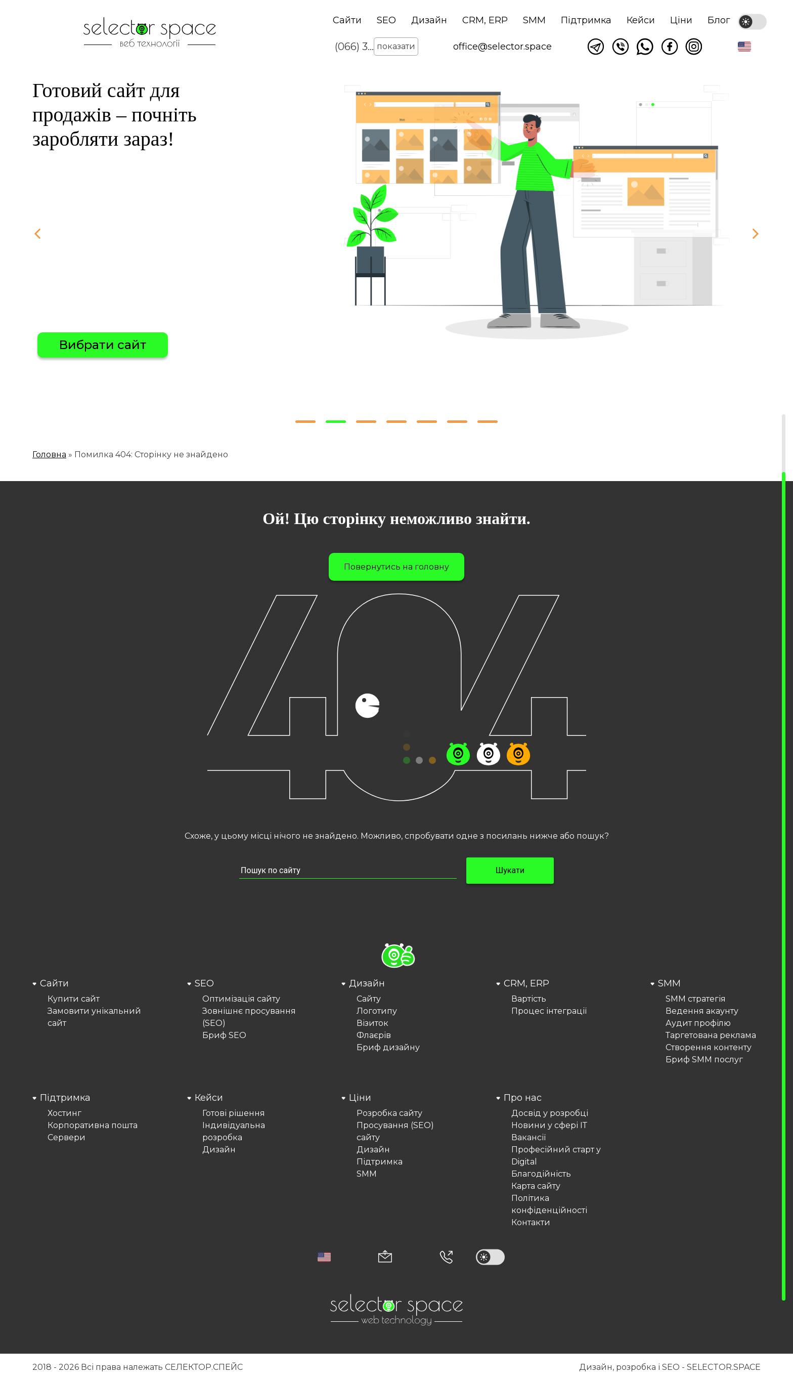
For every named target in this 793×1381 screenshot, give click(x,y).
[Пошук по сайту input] (348, 871)
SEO (386, 20)
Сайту (369, 999)
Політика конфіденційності (549, 1204)
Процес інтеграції (549, 1011)
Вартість (528, 999)
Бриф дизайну (388, 1047)
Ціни (681, 20)
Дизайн (429, 20)
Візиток (372, 1023)
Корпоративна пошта (93, 1125)
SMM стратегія (696, 999)
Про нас (523, 1097)
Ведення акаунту (702, 1011)
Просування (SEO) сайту (395, 1131)
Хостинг (64, 1113)
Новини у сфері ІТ (549, 1125)
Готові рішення (233, 1113)
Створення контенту (709, 1047)
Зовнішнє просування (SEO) (249, 1017)
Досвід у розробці (549, 1113)
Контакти (530, 1222)
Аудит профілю (698, 1023)
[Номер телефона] (446, 1257)
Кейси (641, 20)
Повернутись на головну (396, 567)
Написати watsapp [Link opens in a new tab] (645, 46)
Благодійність (541, 1174)
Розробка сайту (389, 1113)
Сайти (347, 20)
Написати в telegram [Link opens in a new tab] (596, 46)
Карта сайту (535, 1186)
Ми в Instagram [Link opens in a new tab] (694, 46)
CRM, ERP (485, 20)
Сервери (66, 1137)
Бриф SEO (224, 1035)
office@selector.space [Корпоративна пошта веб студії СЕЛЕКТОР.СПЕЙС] (502, 46)
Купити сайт (74, 999)
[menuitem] (87, 1021)
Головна (49, 454)
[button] (744, 46)
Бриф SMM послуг (704, 1059)
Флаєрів (374, 1035)
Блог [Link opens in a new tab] (719, 20)
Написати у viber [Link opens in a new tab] (620, 46)
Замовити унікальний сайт (94, 1017)
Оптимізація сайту (241, 999)
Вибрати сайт (103, 344)
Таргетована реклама (711, 1035)
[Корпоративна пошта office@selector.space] (385, 1257)
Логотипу (377, 1011)
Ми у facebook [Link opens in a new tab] (669, 46)
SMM (534, 20)
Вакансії (528, 1137)
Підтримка (586, 20)
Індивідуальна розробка (233, 1131)
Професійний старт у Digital (556, 1156)
